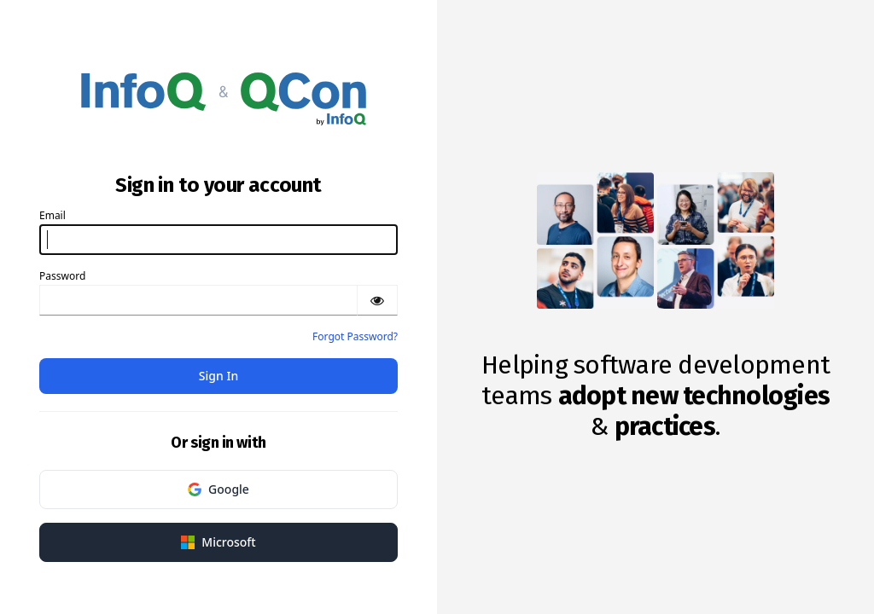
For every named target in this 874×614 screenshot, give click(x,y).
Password (62, 276)
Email (52, 215)
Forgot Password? (355, 336)
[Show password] (377, 300)
